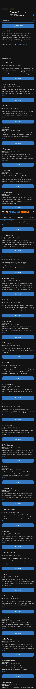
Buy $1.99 (18, 78)
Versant (16, 658)
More (3, 95)
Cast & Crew (20, 52)
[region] (18, 671)
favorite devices (23, 44)
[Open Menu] (2, 3)
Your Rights (30, 663)
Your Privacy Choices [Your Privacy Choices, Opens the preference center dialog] (18, 681)
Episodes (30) (7, 52)
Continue (17, 686)
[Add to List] (33, 15)
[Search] (33, 3)
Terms (5, 660)
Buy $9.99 (21, 26)
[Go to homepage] (18, 3)
